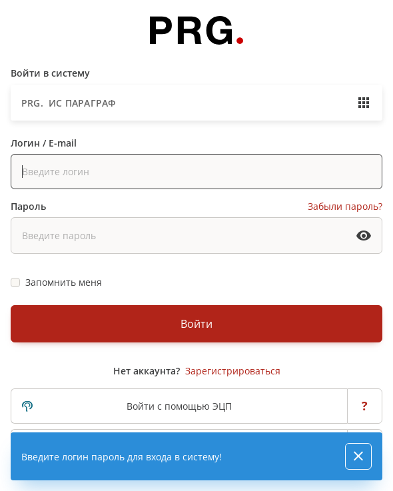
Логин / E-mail (44, 143)
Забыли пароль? (345, 206)
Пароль (28, 206)
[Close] (358, 456)
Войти (196, 323)
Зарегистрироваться (232, 370)
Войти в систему (50, 73)
